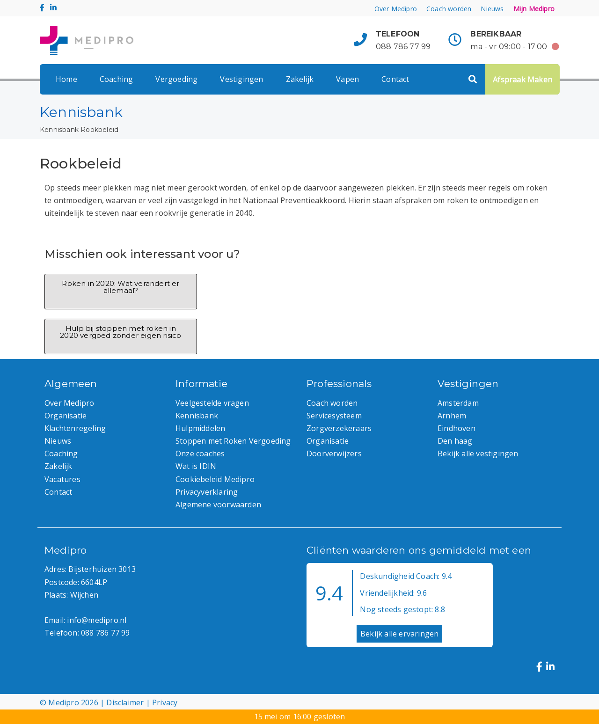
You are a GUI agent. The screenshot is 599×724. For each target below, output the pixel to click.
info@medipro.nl (96, 620)
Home (66, 79)
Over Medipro (395, 8)
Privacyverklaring (206, 492)
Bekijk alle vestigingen (478, 453)
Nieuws (492, 8)
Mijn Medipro (534, 8)
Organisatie (65, 415)
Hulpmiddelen (200, 428)
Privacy (164, 702)
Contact (395, 79)
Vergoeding (176, 79)
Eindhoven (456, 428)
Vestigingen (241, 79)
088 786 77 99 (403, 46)
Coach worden (448, 8)
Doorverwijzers (334, 453)
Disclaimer (125, 702)
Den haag (455, 441)
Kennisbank (59, 129)
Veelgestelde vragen (212, 403)
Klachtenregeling (75, 428)
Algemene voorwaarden (218, 504)
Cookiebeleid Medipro (215, 479)
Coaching (116, 79)
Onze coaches (200, 453)
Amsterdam (458, 403)
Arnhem (452, 415)
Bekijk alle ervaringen (399, 634)
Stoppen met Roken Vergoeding (233, 441)
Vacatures (62, 479)
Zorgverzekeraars (339, 428)
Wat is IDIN (195, 466)
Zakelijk (300, 79)
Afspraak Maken (522, 79)
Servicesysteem (334, 415)
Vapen (347, 79)
